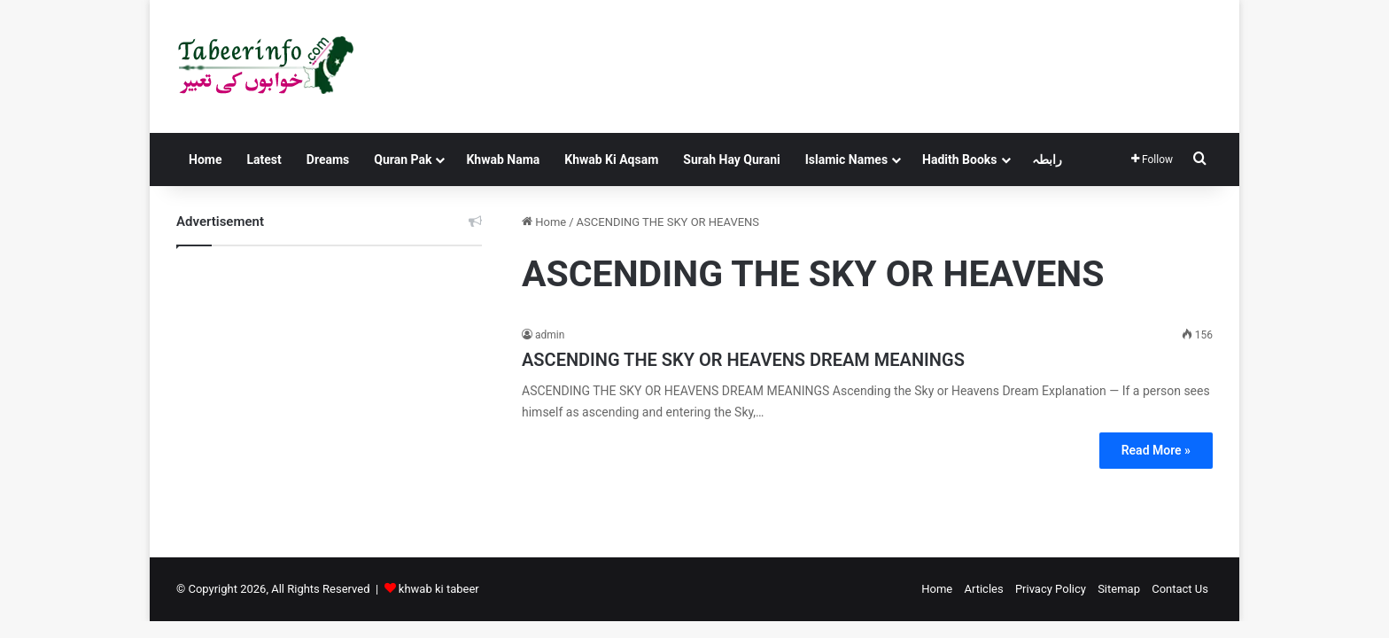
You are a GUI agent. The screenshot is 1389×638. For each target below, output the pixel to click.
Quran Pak (402, 159)
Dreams (328, 159)
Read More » (1156, 450)
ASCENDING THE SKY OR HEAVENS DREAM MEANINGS (743, 359)
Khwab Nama (502, 159)
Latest (263, 159)
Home (205, 159)
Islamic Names (846, 159)
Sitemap (1119, 588)
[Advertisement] (329, 388)
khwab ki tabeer (439, 588)
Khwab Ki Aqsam (611, 159)
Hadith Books (959, 159)
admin (549, 335)
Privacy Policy (1050, 588)
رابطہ (1047, 159)
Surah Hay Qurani (731, 159)
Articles (983, 588)
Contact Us (1180, 588)
